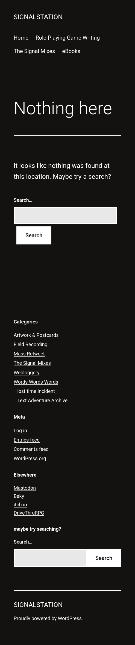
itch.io (20, 504)
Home (21, 37)
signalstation (38, 17)
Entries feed (27, 440)
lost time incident (36, 391)
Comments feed (31, 449)
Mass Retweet (29, 354)
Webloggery (27, 372)
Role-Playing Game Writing (68, 37)
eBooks (71, 51)
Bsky (19, 496)
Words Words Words (36, 382)
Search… (23, 200)
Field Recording (31, 344)
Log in (20, 430)
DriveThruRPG (29, 513)
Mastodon (25, 488)
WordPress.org (30, 458)
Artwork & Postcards (36, 335)
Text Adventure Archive (42, 400)
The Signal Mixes (34, 51)
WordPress (70, 618)
